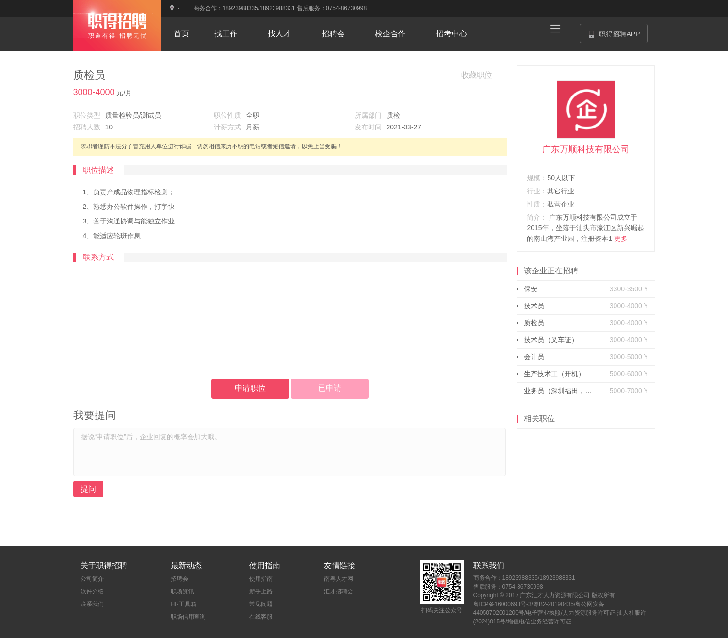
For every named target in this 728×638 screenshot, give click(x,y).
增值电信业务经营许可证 (539, 621)
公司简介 (92, 578)
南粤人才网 (338, 578)
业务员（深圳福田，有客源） (558, 391)
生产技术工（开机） (554, 374)
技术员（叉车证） (551, 340)
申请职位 (250, 388)
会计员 (534, 357)
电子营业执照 (543, 612)
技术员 (534, 306)
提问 (88, 489)
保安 (530, 289)
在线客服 (261, 616)
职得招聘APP (618, 36)
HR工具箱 (183, 604)
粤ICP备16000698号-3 (502, 604)
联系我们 (92, 604)
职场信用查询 (188, 616)
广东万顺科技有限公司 (586, 149)
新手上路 (261, 591)
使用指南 (261, 578)
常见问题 (261, 604)
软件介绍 (92, 591)
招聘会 (179, 578)
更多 (621, 238)
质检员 (534, 323)
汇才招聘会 (338, 591)
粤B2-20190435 (553, 604)
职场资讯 (182, 591)
